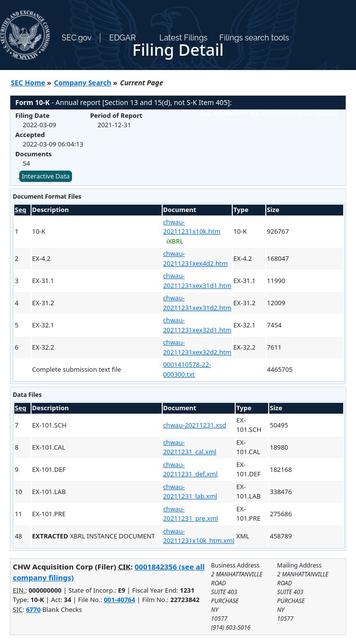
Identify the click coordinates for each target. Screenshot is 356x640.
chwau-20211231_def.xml (190, 469)
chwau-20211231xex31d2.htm (197, 302)
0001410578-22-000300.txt (187, 369)
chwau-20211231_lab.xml (190, 491)
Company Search (82, 82)
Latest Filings (183, 37)
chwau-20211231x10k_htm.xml (199, 536)
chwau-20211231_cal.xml (189, 447)
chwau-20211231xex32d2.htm (197, 347)
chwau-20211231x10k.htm (192, 226)
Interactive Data (46, 176)
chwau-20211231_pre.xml (190, 513)
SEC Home (28, 82)
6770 (33, 609)
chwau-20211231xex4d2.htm (195, 258)
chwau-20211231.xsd (194, 425)
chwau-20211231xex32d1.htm (197, 325)
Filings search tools (254, 37)
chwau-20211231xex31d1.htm (197, 280)
